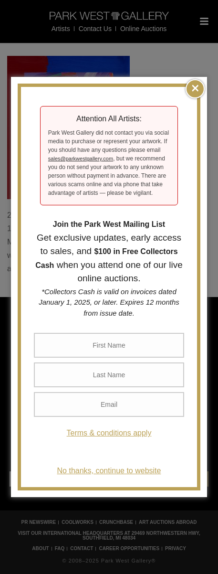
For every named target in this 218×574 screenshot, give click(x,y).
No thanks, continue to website (109, 471)
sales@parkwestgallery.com (80, 158)
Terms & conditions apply (109, 433)
